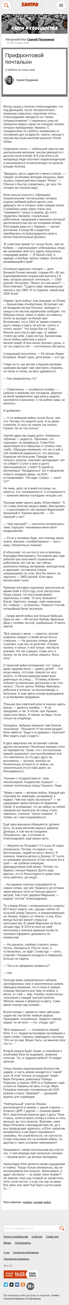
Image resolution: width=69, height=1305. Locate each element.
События (37, 1236)
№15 (20, 1273)
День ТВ (8, 1265)
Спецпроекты (23, 1242)
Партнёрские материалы (16, 1259)
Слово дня (52, 1236)
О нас (7, 1252)
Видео (7, 1242)
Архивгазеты (32, 1274)
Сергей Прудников (40, 39)
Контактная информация (26, 1252)
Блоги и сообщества (16, 1236)
